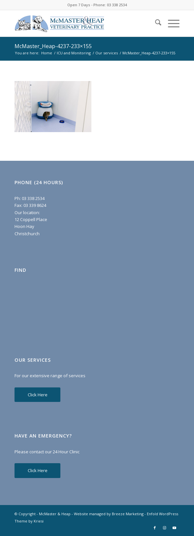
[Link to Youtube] (174, 528)
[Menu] (170, 23)
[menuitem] (154, 23)
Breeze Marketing (128, 513)
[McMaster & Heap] (80, 23)
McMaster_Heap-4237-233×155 (53, 46)
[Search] (154, 23)
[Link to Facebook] (155, 528)
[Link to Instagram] (165, 528)
